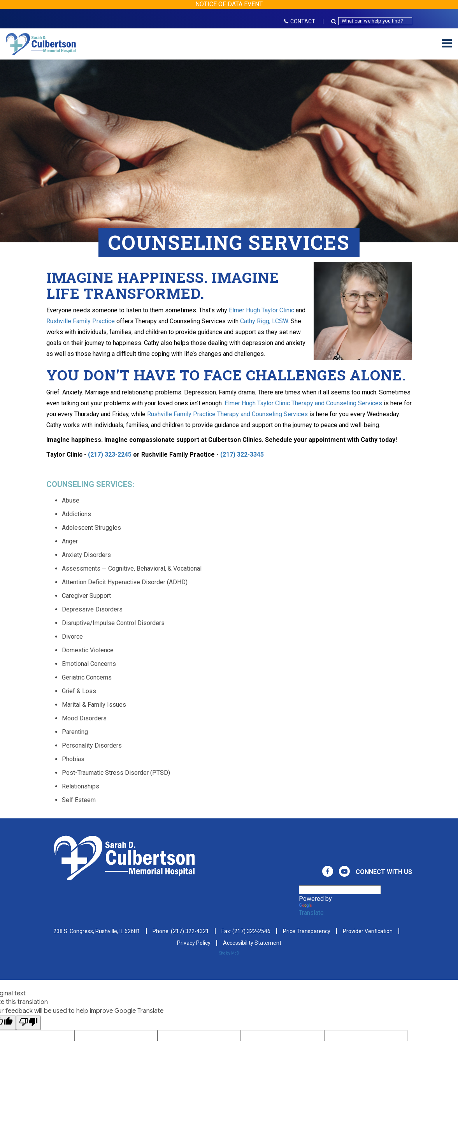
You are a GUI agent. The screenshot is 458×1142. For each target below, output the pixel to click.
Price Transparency (306, 931)
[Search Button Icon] (334, 21)
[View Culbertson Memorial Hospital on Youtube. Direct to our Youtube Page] (344, 871)
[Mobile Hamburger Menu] (447, 43)
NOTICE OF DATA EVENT (229, 4)
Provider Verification (368, 931)
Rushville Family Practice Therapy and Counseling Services (227, 414)
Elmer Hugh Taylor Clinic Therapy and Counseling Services (303, 403)
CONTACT (299, 21)
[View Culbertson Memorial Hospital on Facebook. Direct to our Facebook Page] (327, 871)
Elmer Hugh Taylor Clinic (262, 310)
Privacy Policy (194, 943)
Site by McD (229, 953)
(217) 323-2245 (110, 454)
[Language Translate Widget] (340, 889)
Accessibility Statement (252, 943)
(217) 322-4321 (190, 931)
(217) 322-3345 (242, 454)
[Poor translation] (28, 1023)
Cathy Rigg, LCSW (264, 321)
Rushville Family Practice (80, 321)
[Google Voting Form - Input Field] (116, 1035)
